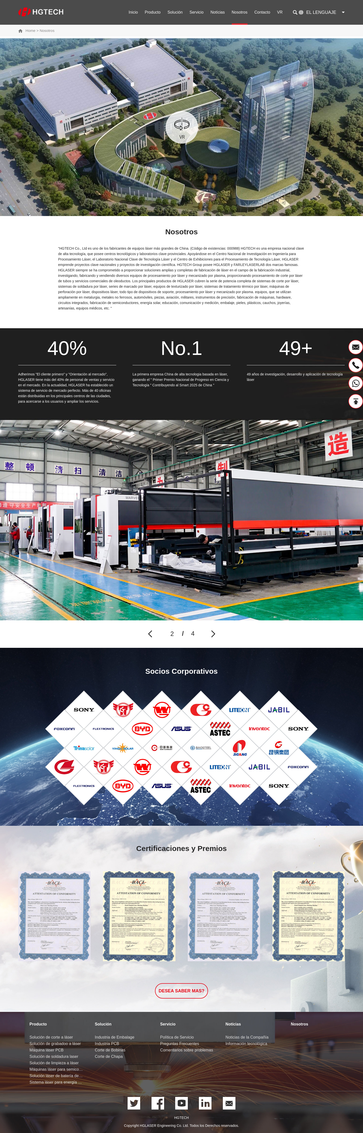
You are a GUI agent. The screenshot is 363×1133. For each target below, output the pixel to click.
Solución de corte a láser (51, 1037)
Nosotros (240, 12)
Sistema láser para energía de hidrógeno (57, 1082)
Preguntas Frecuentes (179, 1044)
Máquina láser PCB (47, 1050)
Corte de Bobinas (110, 1050)
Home (31, 30)
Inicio (133, 12)
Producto (153, 12)
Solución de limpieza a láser (54, 1063)
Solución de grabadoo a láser (55, 1044)
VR (280, 12)
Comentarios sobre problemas (186, 1050)
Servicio (197, 12)
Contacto (262, 12)
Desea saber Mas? (181, 990)
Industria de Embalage (114, 1037)
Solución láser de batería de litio (57, 1076)
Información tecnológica (246, 1044)
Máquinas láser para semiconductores (57, 1069)
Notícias (217, 12)
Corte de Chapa (109, 1056)
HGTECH (181, 1118)
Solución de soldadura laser (54, 1056)
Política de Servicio (177, 1037)
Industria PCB (107, 1044)
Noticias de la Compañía (247, 1037)
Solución (175, 12)
